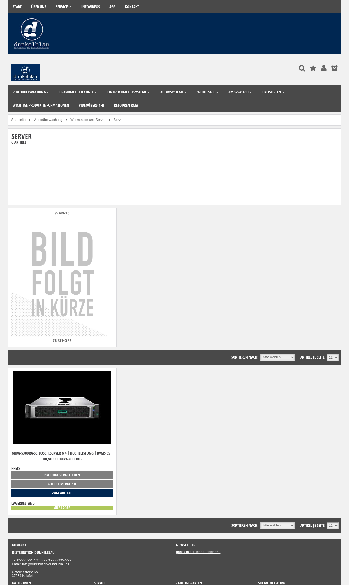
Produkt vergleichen (62, 475)
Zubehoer (62, 340)
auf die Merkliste (62, 483)
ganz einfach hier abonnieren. (198, 552)
